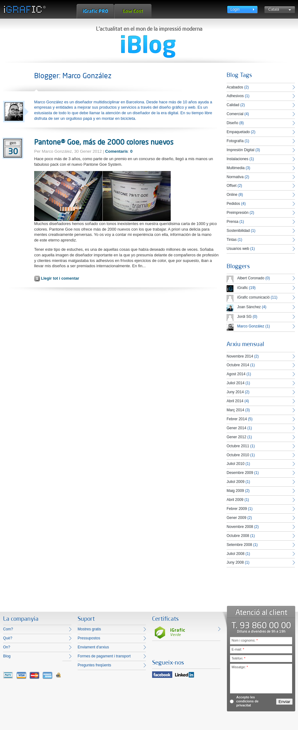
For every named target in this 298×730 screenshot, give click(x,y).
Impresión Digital (240, 150)
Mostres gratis (89, 629)
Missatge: (240, 667)
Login (234, 9)
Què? (7, 638)
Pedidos (233, 203)
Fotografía (235, 141)
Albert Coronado (250, 278)
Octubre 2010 (238, 455)
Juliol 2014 (235, 383)
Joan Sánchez (249, 307)
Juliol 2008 (235, 554)
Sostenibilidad (238, 230)
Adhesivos (235, 96)
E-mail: (238, 649)
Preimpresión (238, 212)
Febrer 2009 (237, 509)
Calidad (233, 105)
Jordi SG (244, 316)
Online (232, 194)
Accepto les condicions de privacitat (247, 701)
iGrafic (242, 288)
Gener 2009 (236, 518)
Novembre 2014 (240, 356)
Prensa (232, 221)
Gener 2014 (236, 428)
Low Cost (132, 11)
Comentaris (116, 151)
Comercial (235, 114)
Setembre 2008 (239, 545)
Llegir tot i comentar (60, 278)
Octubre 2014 (238, 365)
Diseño (232, 123)
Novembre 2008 (240, 527)
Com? (8, 629)
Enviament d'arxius (93, 647)
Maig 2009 (235, 491)
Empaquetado (238, 132)
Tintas (232, 239)
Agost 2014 (236, 374)
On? (6, 647)
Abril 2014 (235, 401)
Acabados (235, 87)
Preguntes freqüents (94, 665)
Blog (7, 656)
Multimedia (236, 168)
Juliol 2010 (235, 464)
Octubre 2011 (238, 446)
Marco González (250, 326)
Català (273, 9)
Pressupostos (89, 638)
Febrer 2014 (237, 419)
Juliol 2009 (235, 482)
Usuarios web (238, 248)
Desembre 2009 (240, 473)
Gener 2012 (236, 437)
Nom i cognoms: (245, 640)
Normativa (235, 177)
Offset (232, 185)
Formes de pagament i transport (104, 656)
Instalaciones (237, 159)
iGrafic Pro (95, 11)
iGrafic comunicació (253, 297)
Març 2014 (235, 410)
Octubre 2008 (238, 536)
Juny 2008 (235, 562)
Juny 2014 (235, 392)
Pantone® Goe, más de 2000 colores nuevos (104, 141)
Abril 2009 (235, 500)
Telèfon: (238, 658)
